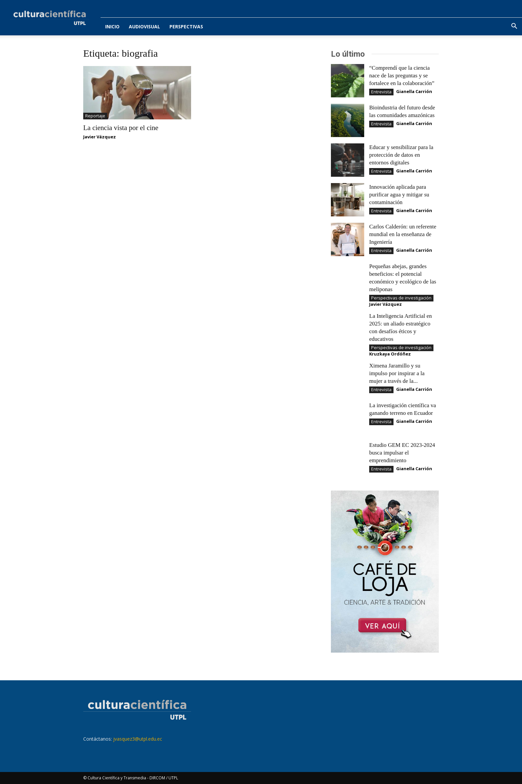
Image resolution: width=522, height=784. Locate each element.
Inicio (112, 26)
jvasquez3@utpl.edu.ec (137, 739)
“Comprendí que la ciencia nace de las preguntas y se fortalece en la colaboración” (401, 75)
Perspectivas (186, 26)
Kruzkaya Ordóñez (390, 354)
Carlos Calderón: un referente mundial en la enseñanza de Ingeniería (402, 234)
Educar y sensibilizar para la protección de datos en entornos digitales (401, 155)
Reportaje (95, 116)
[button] (514, 27)
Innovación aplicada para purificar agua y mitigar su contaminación (399, 194)
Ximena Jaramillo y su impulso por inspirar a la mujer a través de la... (396, 373)
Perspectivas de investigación (401, 298)
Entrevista (381, 92)
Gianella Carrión (414, 91)
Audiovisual (144, 26)
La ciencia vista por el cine (120, 128)
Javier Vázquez (99, 137)
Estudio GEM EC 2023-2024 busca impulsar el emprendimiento (402, 453)
